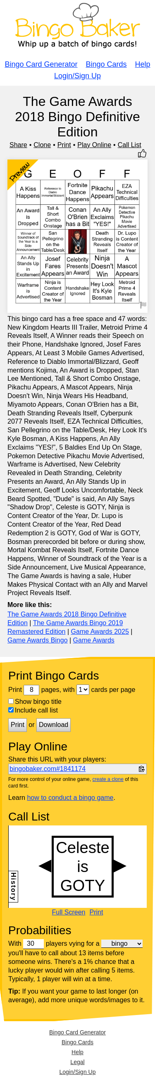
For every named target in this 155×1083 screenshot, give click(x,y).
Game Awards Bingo (37, 640)
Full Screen (69, 912)
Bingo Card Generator (41, 64)
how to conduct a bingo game (70, 797)
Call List (129, 144)
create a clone (107, 779)
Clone (42, 144)
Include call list (33, 710)
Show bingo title (35, 701)
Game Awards (93, 640)
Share (18, 144)
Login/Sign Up (77, 76)
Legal (77, 1062)
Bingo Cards (106, 64)
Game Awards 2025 (100, 631)
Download (53, 724)
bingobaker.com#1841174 (48, 768)
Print (64, 144)
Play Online (94, 144)
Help (142, 64)
